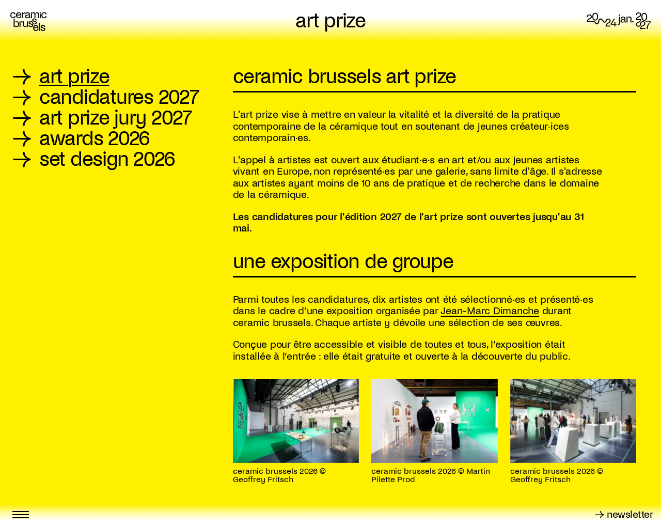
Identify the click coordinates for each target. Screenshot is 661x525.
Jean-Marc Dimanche (489, 310)
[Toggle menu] (20, 514)
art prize (330, 21)
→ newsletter (624, 514)
